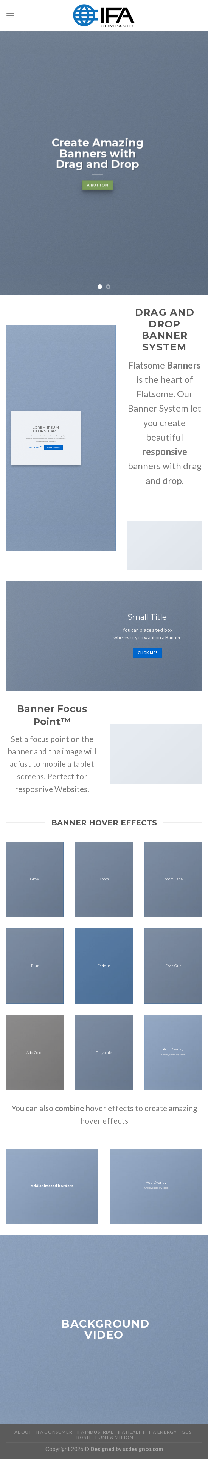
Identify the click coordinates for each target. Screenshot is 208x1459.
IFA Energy (163, 1432)
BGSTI (83, 1437)
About (22, 1432)
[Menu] (10, 15)
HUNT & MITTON (114, 1437)
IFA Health (131, 1432)
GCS (187, 1432)
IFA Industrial (95, 1432)
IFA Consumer (54, 1432)
